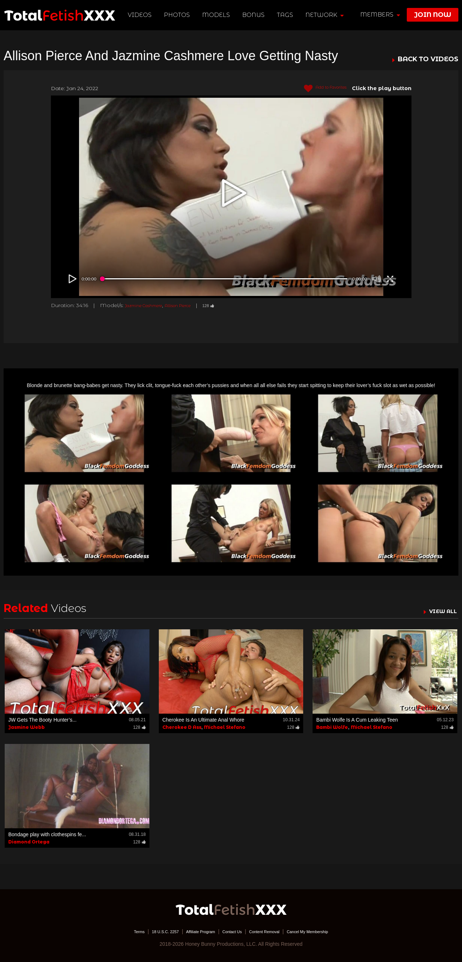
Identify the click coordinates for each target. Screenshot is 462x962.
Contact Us (231, 931)
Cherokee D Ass (181, 727)
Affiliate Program (192, 931)
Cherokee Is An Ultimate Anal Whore (203, 720)
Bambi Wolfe (332, 727)
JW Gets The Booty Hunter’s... (42, 720)
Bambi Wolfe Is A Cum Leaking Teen (357, 720)
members (380, 14)
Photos (179, 15)
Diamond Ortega (28, 841)
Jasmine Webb (26, 727)
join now (432, 15)
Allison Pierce (194, 305)
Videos (141, 15)
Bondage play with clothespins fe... (47, 834)
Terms (117, 931)
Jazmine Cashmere (150, 305)
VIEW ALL (439, 611)
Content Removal (271, 931)
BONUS (255, 15)
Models (218, 15)
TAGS (286, 15)
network (326, 15)
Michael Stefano (224, 727)
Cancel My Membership (325, 931)
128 (231, 305)
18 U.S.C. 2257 (149, 931)
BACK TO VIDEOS (428, 59)
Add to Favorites (319, 89)
